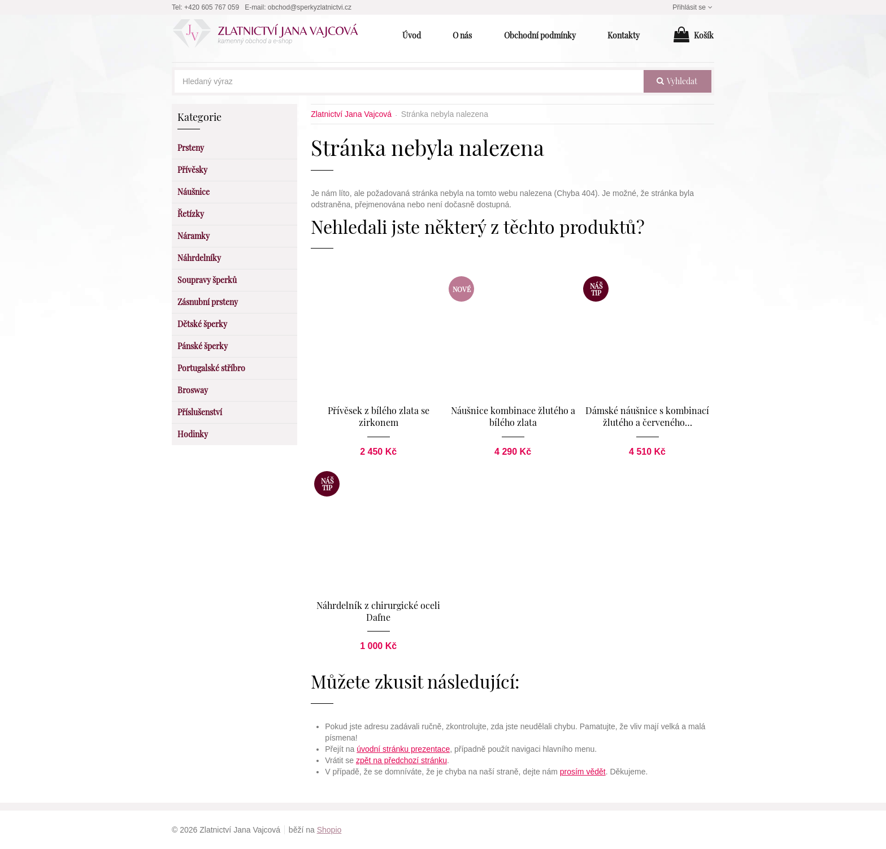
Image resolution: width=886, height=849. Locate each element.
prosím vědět (583, 771)
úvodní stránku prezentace (403, 749)
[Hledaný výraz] (409, 81)
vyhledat (677, 81)
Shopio (329, 829)
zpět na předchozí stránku (401, 760)
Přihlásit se (693, 7)
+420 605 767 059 (211, 7)
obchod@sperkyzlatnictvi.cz (309, 7)
